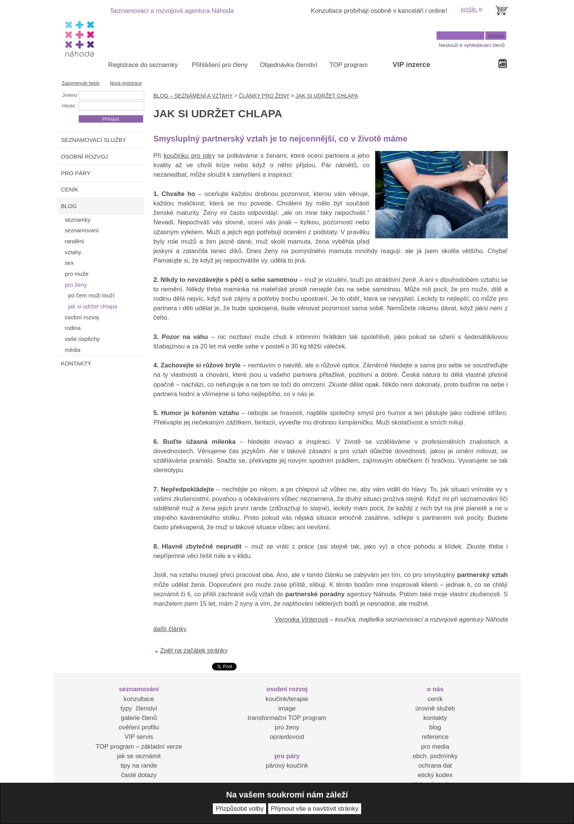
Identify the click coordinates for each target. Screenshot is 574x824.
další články (170, 629)
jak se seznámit (139, 756)
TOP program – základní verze (139, 746)
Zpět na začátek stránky (194, 650)
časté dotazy (139, 775)
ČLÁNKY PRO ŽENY (264, 96)
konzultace (139, 699)
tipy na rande (138, 765)
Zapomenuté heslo (81, 83)
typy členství (138, 708)
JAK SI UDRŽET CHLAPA (327, 96)
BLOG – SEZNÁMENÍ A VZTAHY (193, 96)
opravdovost (287, 736)
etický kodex (435, 775)
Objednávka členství (288, 64)
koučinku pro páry (189, 155)
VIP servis (139, 736)
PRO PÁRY (75, 173)
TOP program (348, 64)
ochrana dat (435, 765)
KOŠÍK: (469, 9)
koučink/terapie (287, 699)
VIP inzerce (411, 64)
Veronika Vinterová (301, 619)
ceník (435, 699)
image (287, 708)
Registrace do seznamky (143, 64)
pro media (435, 746)
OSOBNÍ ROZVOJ (84, 156)
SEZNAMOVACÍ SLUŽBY (93, 140)
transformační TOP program (287, 717)
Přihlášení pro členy (220, 64)
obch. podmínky (435, 756)
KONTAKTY (76, 363)
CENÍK (69, 189)
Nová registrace (126, 83)
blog (435, 727)
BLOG (69, 206)
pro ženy (287, 727)
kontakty (435, 717)
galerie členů (139, 717)
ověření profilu (139, 727)
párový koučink (287, 765)
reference (435, 736)
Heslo (68, 106)
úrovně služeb (435, 708)
